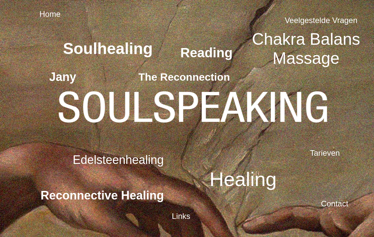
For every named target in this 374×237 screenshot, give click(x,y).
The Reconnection (184, 77)
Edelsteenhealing (118, 160)
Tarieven (325, 152)
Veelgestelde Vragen (321, 20)
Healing (242, 179)
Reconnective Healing (102, 195)
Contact (334, 203)
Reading (206, 52)
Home (49, 14)
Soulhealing (108, 48)
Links (181, 216)
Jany (62, 77)
